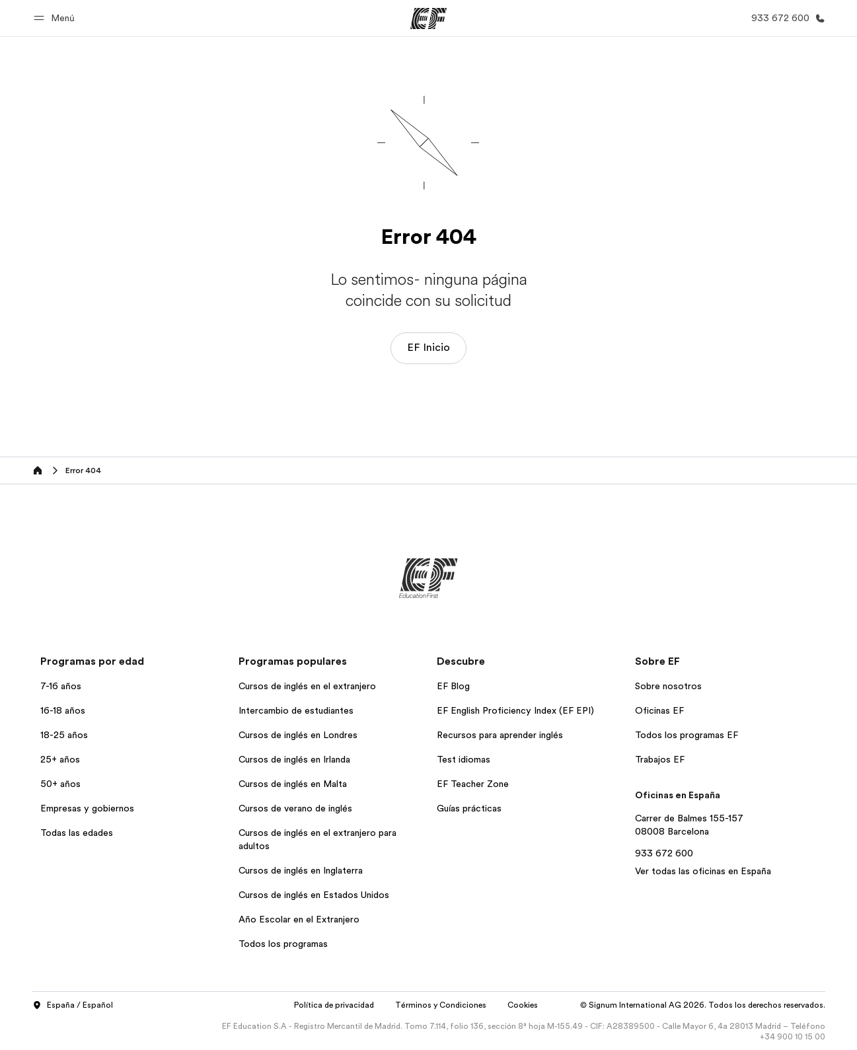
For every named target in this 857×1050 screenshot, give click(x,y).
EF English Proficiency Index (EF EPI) (515, 710)
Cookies (522, 1005)
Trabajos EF (660, 759)
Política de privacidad (334, 1005)
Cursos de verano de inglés (295, 808)
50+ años (60, 783)
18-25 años (64, 735)
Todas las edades (76, 832)
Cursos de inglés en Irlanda (294, 759)
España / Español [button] (72, 1005)
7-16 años (60, 686)
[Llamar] (785, 18)
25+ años (60, 759)
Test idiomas (463, 759)
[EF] (428, 18)
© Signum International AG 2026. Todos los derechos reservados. (702, 1005)
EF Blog (453, 686)
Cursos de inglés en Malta (293, 783)
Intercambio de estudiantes (296, 710)
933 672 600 (664, 853)
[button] (56, 18)
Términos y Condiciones (440, 1005)
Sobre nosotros (668, 686)
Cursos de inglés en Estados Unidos (314, 894)
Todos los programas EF (686, 735)
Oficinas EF (659, 710)
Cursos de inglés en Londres (298, 735)
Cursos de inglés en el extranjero (307, 686)
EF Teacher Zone (473, 783)
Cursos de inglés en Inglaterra (301, 870)
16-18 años (62, 710)
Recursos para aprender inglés (500, 735)
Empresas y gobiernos (87, 808)
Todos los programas (283, 943)
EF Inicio (428, 348)
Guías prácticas (469, 808)
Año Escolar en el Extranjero (299, 919)
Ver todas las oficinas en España (703, 871)
